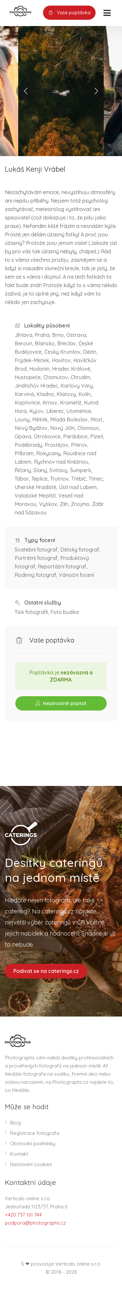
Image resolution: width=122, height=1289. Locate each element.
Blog (15, 1123)
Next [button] (96, 91)
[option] (61, 91)
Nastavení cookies (31, 1164)
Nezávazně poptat (61, 703)
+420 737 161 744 (23, 1215)
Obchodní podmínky (32, 1143)
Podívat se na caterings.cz (46, 971)
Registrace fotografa (34, 1133)
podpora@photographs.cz (35, 1223)
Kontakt (19, 1154)
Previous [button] (26, 91)
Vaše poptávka (69, 13)
